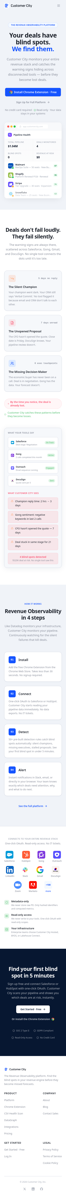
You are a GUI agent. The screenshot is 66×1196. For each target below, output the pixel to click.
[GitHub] (41, 1189)
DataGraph (10, 1120)
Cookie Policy (50, 1163)
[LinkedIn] (33, 1189)
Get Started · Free (33, 1009)
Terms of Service (52, 1156)
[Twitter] (24, 1189)
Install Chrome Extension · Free (32, 93)
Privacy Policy (50, 1149)
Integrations (11, 1126)
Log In (7, 1156)
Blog (45, 1106)
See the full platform (33, 806)
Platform (9, 1100)
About (46, 1100)
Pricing (8, 1133)
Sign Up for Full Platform (33, 102)
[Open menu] (58, 5)
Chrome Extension (14, 1106)
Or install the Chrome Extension (33, 1019)
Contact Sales (50, 1113)
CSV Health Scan (13, 1113)
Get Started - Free (14, 1149)
